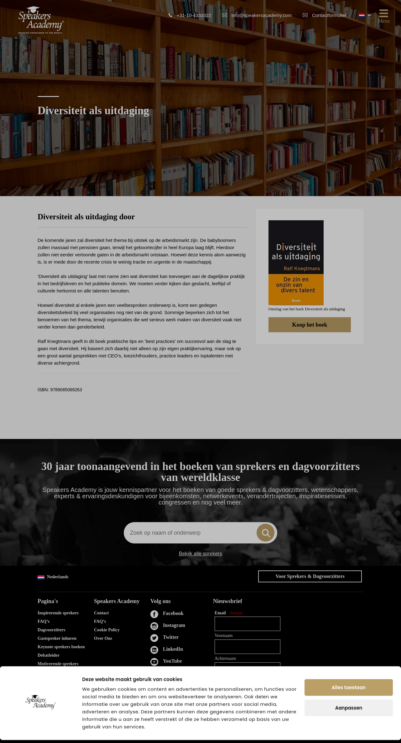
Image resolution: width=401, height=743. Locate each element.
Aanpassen (348, 711)
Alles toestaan (349, 690)
